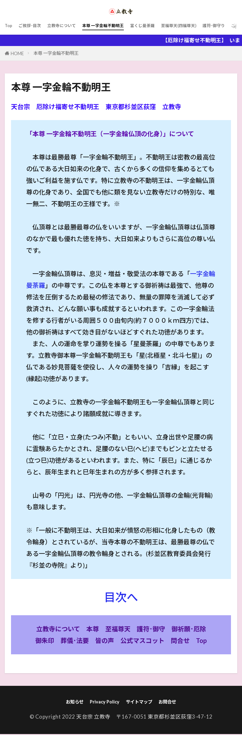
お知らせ (68, 702)
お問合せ (174, 702)
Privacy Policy (101, 702)
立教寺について (74, 26)
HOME (17, 53)
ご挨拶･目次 (35, 26)
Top (9, 26)
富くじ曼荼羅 (176, 26)
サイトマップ (141, 702)
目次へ (121, 597)
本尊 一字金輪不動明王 (127, 26)
